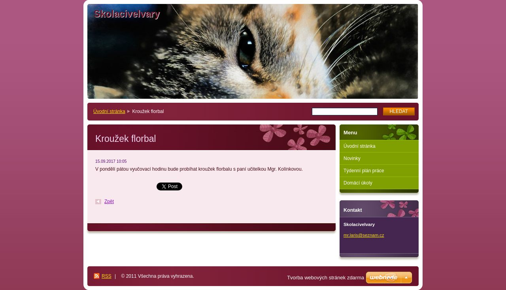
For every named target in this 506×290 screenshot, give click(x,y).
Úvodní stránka (109, 111)
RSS (106, 276)
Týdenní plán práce (364, 170)
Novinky (352, 158)
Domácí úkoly (358, 183)
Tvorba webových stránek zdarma (325, 278)
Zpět (109, 201)
